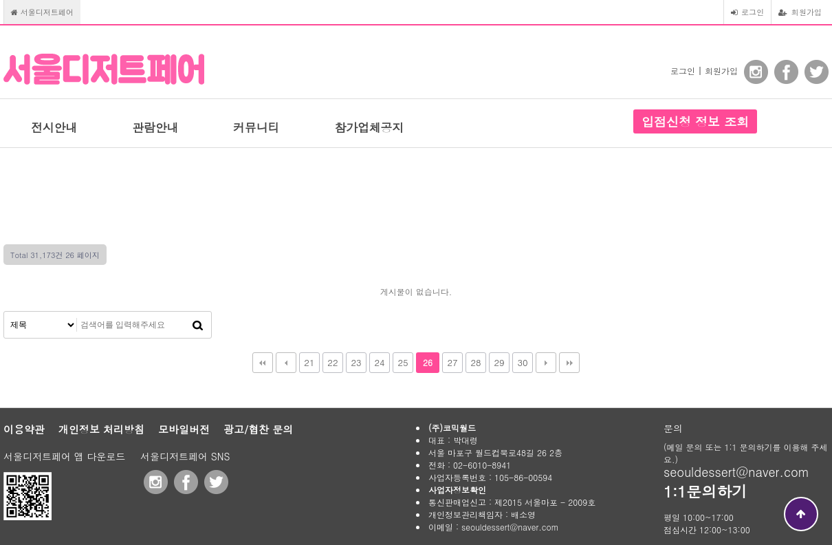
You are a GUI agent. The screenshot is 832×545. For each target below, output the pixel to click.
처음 (262, 362)
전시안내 (54, 127)
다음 (546, 362)
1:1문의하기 (705, 491)
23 (356, 362)
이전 (286, 362)
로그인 (747, 11)
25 (402, 362)
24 (379, 362)
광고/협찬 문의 (258, 429)
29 (499, 362)
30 (522, 362)
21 (309, 362)
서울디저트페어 (42, 11)
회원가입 (800, 11)
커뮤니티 (256, 127)
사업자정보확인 (457, 489)
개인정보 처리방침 (101, 429)
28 (475, 362)
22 (332, 362)
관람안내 (155, 127)
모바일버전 (184, 429)
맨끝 (569, 362)
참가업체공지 (369, 127)
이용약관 (24, 429)
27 (452, 362)
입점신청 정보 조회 (695, 121)
